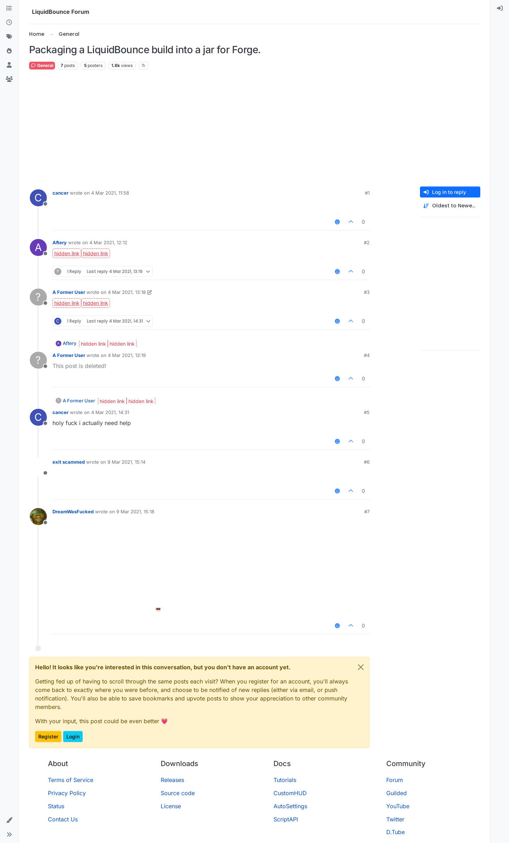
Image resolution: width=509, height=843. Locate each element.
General (42, 65)
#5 (367, 412)
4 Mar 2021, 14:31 (110, 412)
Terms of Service (70, 779)
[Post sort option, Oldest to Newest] (450, 205)
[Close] (360, 667)
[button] (9, 820)
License (171, 806)
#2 (367, 242)
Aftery (59, 242)
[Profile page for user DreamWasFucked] (38, 516)
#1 (367, 193)
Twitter (395, 819)
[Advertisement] (254, 128)
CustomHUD (290, 793)
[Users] (9, 65)
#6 (367, 462)
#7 (367, 511)
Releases (172, 779)
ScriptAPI (285, 819)
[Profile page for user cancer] (38, 197)
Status (56, 806)
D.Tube (395, 832)
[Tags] (9, 37)
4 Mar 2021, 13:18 (127, 292)
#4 (367, 355)
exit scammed (68, 462)
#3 (367, 292)
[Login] (499, 8)
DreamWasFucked (73, 511)
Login (72, 736)
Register (48, 736)
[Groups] (9, 79)
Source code (178, 793)
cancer (60, 193)
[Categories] (9, 8)
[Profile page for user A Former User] (38, 297)
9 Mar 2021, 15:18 (135, 511)
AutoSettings (290, 806)
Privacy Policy (67, 793)
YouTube (397, 806)
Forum (394, 779)
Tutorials (284, 779)
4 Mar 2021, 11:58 (110, 193)
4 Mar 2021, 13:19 (127, 355)
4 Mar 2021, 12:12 (108, 242)
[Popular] (9, 51)
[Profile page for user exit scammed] (38, 466)
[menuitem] (499, 8)
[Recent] (9, 22)
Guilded (396, 793)
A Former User (68, 292)
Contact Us (63, 819)
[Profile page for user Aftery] (38, 247)
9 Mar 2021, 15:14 (126, 462)
